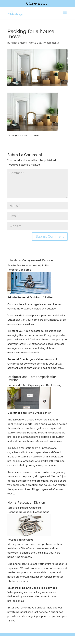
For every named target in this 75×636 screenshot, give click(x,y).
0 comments (51, 42)
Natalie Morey (19, 42)
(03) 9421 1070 (38, 3)
